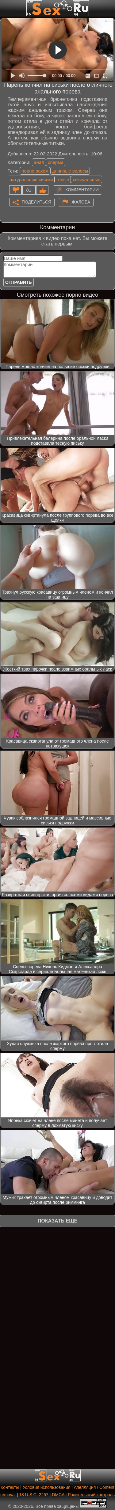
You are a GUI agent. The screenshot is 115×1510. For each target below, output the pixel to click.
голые (62, 179)
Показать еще (57, 1220)
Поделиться (36, 201)
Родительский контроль (91, 1494)
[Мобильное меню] (5, 8)
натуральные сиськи (31, 179)
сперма (55, 162)
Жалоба (80, 201)
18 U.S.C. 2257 (33, 1494)
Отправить (18, 282)
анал (39, 162)
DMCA (58, 1494)
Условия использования (46, 1487)
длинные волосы (70, 170)
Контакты (10, 1487)
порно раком (34, 170)
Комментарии (82, 189)
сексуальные (86, 179)
